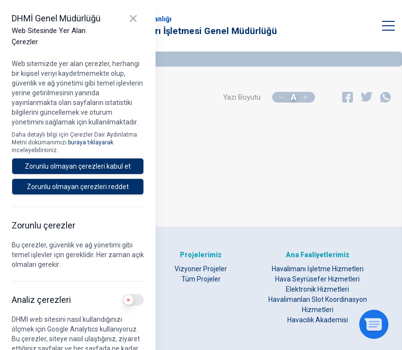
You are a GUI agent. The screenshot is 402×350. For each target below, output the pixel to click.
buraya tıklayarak (90, 142)
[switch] (133, 300)
